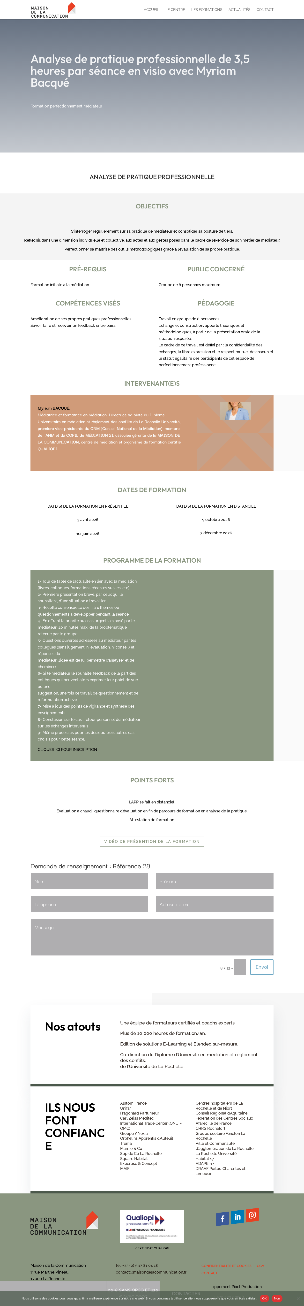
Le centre (175, 10)
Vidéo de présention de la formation (152, 841)
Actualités (239, 10)
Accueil (151, 10)
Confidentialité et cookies (226, 1266)
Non (277, 1298)
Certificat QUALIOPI (152, 1248)
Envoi (262, 967)
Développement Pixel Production (231, 1286)
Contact (265, 10)
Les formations (206, 10)
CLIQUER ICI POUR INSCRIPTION (67, 749)
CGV (260, 1266)
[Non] (298, 1298)
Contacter (182, 150)
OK (264, 1298)
